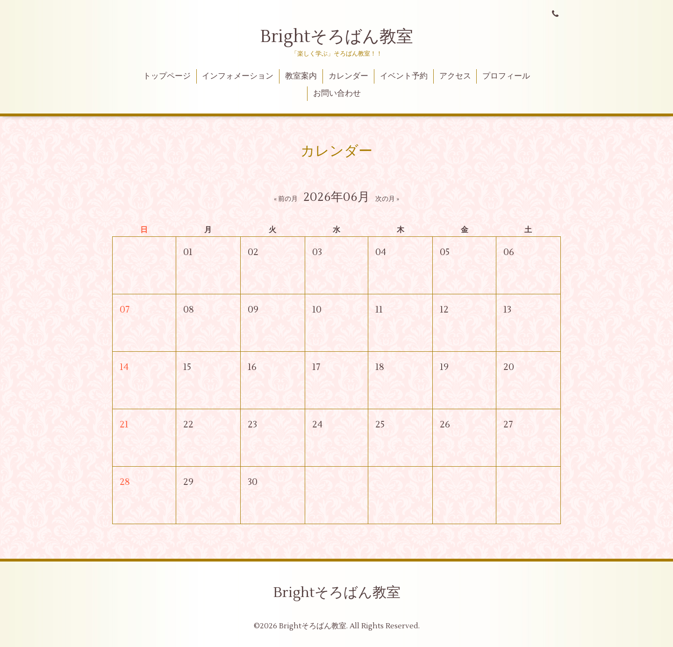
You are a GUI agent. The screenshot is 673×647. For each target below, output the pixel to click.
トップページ (167, 76)
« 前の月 (286, 199)
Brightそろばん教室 (336, 37)
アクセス (455, 76)
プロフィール (506, 76)
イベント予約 (404, 76)
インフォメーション (237, 76)
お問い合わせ (337, 93)
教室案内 (301, 76)
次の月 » (387, 199)
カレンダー (348, 76)
